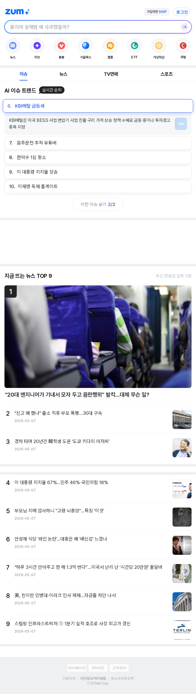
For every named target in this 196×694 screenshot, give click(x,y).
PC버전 (98, 668)
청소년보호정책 (122, 678)
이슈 (23, 74)
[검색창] (90, 26)
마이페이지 (77, 668)
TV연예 (111, 74)
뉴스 (63, 74)
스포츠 (167, 74)
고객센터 (119, 668)
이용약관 (69, 678)
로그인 (182, 12)
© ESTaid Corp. (98, 683)
